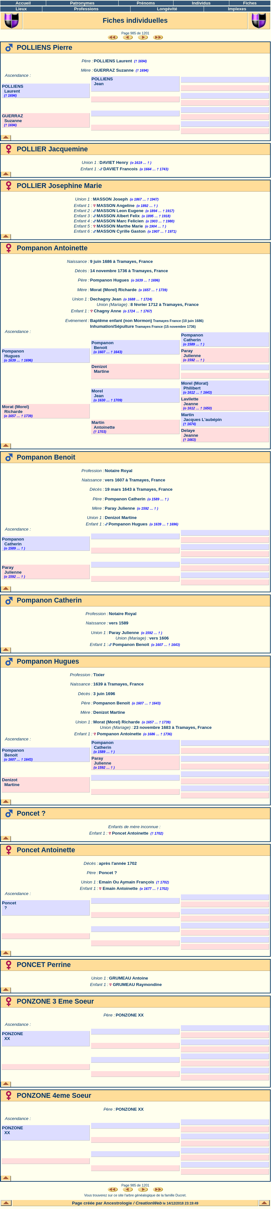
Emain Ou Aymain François (126, 882)
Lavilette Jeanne (190, 401)
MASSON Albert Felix (118, 215)
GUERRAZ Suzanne (113, 70)
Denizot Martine (100, 369)
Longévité (167, 8)
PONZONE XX (130, 1015)
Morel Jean (97, 393)
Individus (201, 3)
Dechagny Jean (106, 299)
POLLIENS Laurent (113, 60)
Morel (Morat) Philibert (194, 385)
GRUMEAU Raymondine (137, 984)
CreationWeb (149, 1203)
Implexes (237, 8)
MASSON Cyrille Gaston (121, 231)
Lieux (21, 8)
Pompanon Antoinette (119, 733)
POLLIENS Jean (102, 81)
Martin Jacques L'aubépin (201, 417)
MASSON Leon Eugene (120, 210)
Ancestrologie (118, 1203)
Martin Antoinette (103, 425)
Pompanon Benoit (102, 345)
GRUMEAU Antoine (128, 978)
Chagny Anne (107, 311)
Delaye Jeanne (189, 433)
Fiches (250, 3)
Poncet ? (108, 872)
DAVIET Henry (113, 162)
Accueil (22, 3)
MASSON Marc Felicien (120, 221)
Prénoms (146, 3)
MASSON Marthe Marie (120, 226)
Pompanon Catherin (192, 337)
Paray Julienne (191, 353)
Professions (86, 8)
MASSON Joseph (110, 199)
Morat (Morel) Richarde (113, 289)
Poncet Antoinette (130, 833)
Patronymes (82, 3)
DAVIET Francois (120, 168)
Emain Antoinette (120, 888)
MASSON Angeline (115, 205)
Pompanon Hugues (109, 280)
